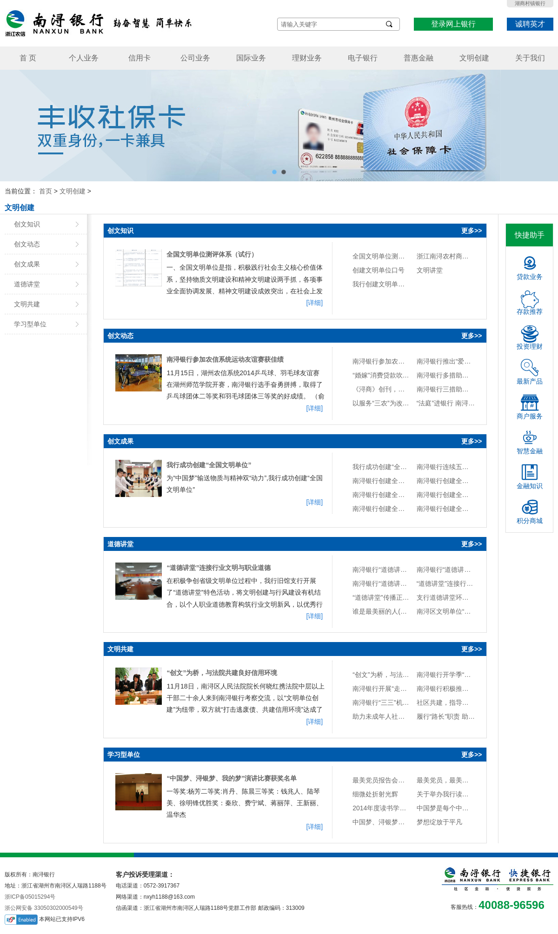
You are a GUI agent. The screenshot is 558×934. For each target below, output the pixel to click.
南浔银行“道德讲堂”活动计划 (446, 569)
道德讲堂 (27, 284)
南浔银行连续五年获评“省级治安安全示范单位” (446, 466)
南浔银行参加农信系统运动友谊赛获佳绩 (225, 359)
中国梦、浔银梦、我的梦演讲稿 (381, 822)
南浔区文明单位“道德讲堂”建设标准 (446, 611)
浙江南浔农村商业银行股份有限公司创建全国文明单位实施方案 (446, 256)
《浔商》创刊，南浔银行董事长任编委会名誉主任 (381, 389)
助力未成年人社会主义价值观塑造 (381, 716)
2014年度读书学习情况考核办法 (381, 808)
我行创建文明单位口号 (381, 284)
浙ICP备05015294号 (30, 897)
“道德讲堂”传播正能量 (381, 597)
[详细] (314, 302)
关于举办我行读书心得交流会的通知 (446, 794)
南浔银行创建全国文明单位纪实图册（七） (381, 480)
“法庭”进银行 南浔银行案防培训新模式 (446, 403)
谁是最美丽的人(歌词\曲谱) (381, 611)
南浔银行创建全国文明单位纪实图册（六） (446, 480)
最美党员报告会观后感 (381, 780)
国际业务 (251, 58)
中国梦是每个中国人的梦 (446, 808)
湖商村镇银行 (530, 3)
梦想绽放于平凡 (439, 822)
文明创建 (474, 58)
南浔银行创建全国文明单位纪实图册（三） (381, 508)
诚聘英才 (530, 24)
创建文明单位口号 (378, 270)
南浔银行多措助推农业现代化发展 (446, 375)
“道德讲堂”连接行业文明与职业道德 (218, 567)
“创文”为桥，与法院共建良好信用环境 (221, 672)
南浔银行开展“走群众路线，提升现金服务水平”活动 (381, 688)
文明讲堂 (430, 270)
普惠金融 (418, 58)
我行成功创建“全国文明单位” (208, 465)
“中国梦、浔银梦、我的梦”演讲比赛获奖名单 (231, 778)
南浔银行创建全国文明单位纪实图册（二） (446, 508)
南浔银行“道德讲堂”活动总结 (381, 569)
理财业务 (307, 58)
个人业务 (84, 58)
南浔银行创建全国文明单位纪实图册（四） (446, 494)
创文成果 (27, 264)
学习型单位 (30, 324)
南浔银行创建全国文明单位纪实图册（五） (381, 494)
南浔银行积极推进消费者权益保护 (446, 688)
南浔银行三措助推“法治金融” (446, 389)
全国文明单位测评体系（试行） (212, 254)
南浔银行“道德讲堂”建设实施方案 (381, 583)
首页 (45, 191)
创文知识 (27, 224)
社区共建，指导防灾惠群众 (446, 702)
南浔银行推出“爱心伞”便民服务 (446, 361)
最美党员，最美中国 (446, 780)
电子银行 (363, 58)
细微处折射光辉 (375, 794)
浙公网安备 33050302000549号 (44, 908)
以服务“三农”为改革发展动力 (381, 403)
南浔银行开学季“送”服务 (446, 674)
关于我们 (530, 58)
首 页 (28, 58)
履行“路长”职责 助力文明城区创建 (446, 716)
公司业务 (195, 58)
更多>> (471, 230)
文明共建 (27, 304)
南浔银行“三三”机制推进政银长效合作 (381, 702)
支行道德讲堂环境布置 (446, 597)
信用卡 (139, 58)
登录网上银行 (453, 24)
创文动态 (27, 244)
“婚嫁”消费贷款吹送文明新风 (381, 375)
